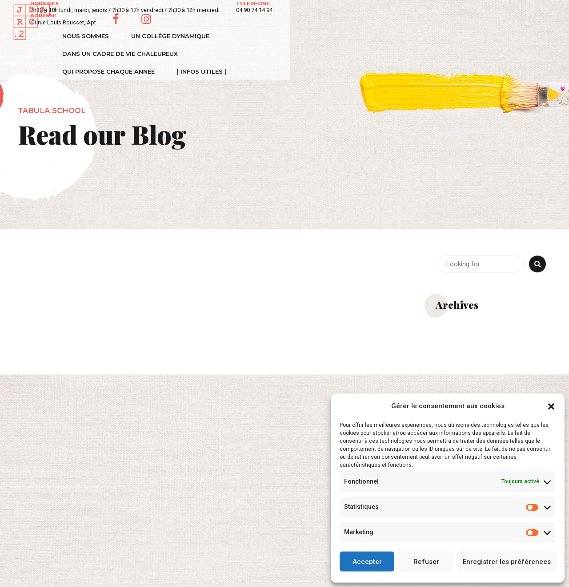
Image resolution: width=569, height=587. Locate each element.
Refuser (426, 562)
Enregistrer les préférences (507, 562)
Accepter (367, 562)
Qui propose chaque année (420, 35)
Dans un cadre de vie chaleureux (294, 35)
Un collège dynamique (175, 35)
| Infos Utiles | (513, 35)
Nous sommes (90, 35)
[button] (551, 406)
